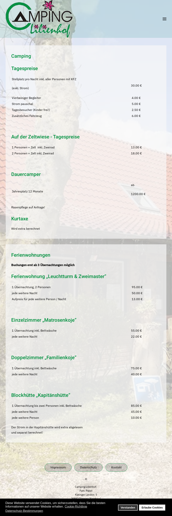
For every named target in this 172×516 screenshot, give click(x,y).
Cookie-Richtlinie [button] (76, 506)
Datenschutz (88, 467)
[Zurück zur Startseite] (39, 19)
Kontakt (116, 467)
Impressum (58, 467)
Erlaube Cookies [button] (152, 507)
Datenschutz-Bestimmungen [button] (24, 510)
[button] (164, 18)
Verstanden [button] (128, 507)
